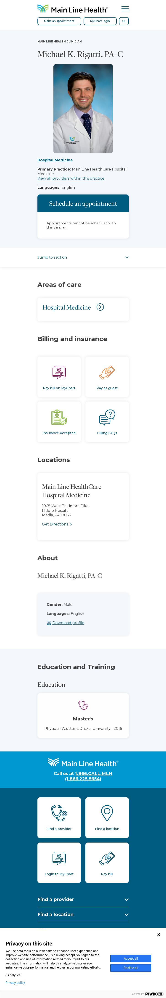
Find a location (55, 914)
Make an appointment (59, 21)
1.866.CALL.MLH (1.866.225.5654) (89, 776)
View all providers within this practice (70, 178)
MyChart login (100, 21)
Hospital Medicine (55, 160)
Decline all (131, 968)
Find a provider (55, 899)
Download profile (80, 623)
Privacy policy (15, 983)
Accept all (131, 958)
